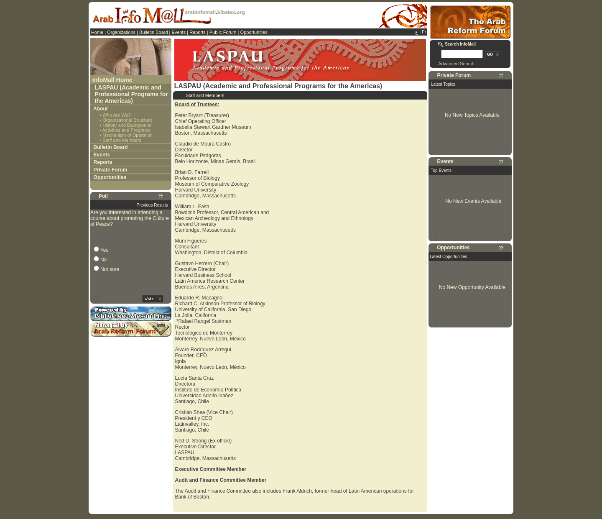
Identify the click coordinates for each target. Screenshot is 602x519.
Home (97, 32)
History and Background (126, 125)
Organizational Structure (127, 120)
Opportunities (253, 32)
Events (179, 32)
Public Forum (223, 32)
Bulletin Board (153, 32)
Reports (197, 32)
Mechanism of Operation (127, 135)
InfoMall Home (112, 80)
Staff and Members (121, 140)
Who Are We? (116, 115)
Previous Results (152, 205)
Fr (424, 31)
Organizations (121, 32)
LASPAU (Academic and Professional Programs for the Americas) (131, 94)
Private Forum (111, 170)
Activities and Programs (126, 130)
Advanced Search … (459, 63)
